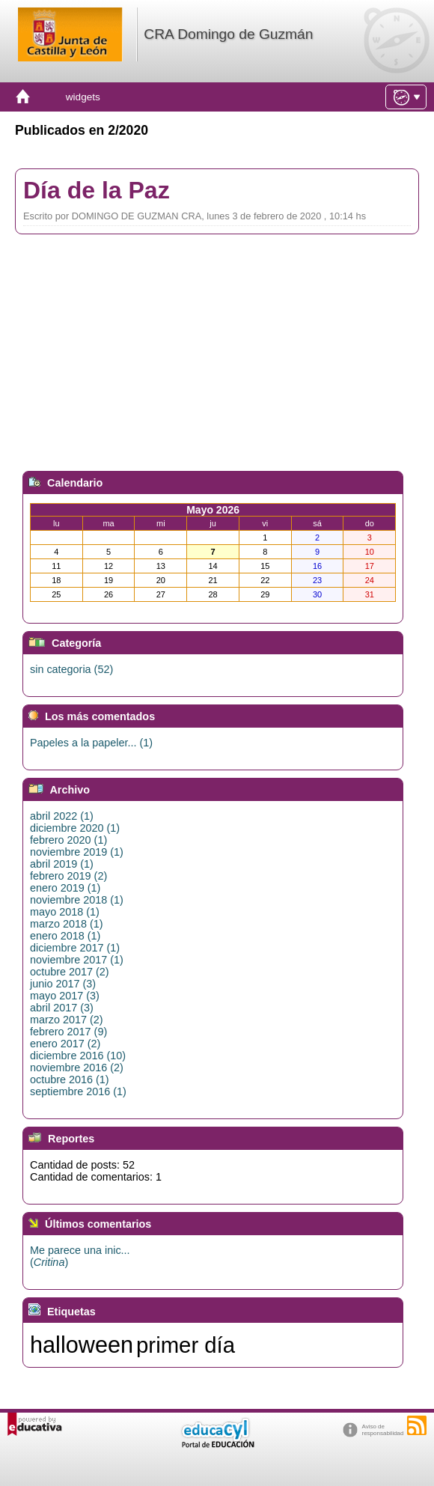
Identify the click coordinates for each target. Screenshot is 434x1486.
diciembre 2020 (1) (75, 828)
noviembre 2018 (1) (76, 900)
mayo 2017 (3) (65, 996)
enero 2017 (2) (65, 1044)
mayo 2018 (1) (65, 912)
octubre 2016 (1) (69, 1079)
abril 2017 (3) (62, 1008)
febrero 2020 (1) (68, 840)
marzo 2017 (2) (66, 1020)
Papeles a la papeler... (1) (91, 743)
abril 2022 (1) (62, 816)
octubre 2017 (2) (69, 972)
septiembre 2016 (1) (78, 1091)
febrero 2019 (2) (68, 876)
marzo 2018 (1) (66, 924)
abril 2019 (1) (62, 864)
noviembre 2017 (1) (76, 960)
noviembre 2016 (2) (76, 1068)
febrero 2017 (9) (68, 1032)
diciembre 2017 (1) (75, 948)
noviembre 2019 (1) (76, 852)
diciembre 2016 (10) (78, 1056)
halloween (81, 1344)
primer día (185, 1345)
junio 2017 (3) (63, 984)
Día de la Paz (96, 190)
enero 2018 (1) (65, 936)
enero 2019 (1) (65, 888)
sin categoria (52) (71, 669)
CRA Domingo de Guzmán (228, 34)
